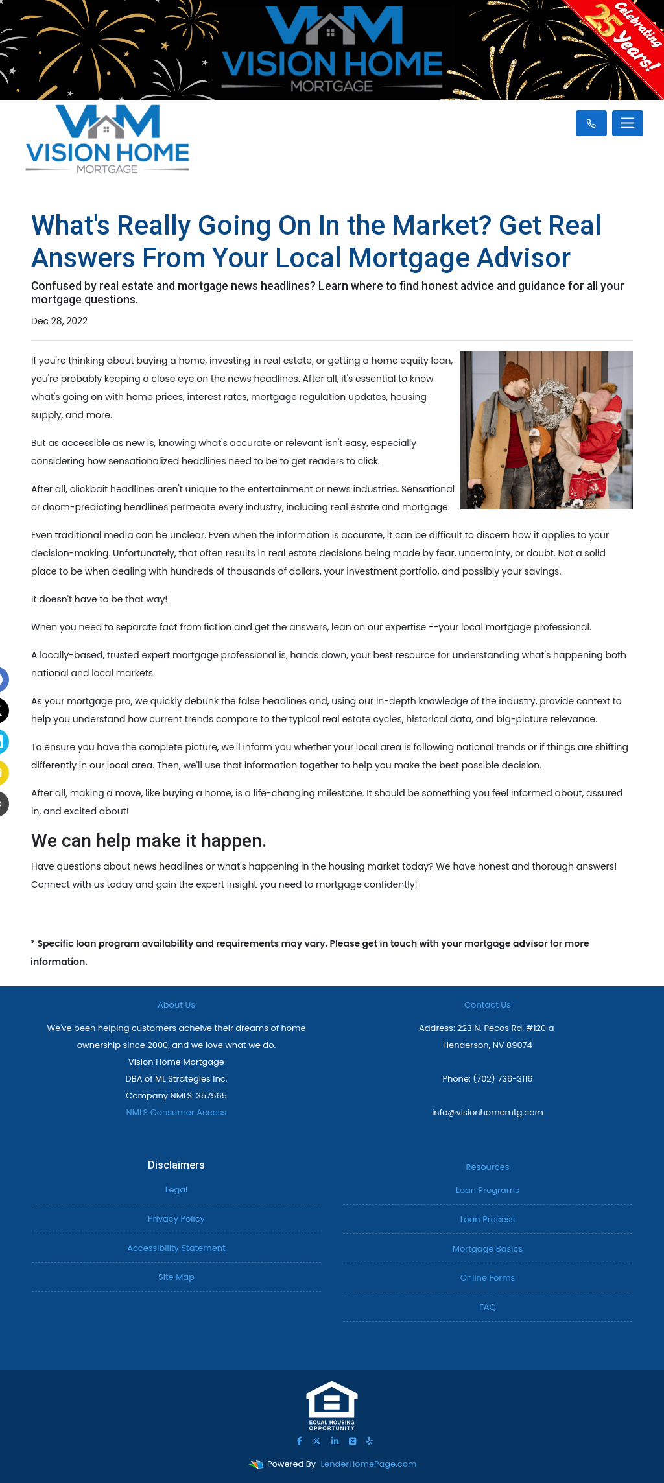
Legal (176, 1189)
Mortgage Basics (488, 1248)
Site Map (176, 1277)
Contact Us (487, 1005)
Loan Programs (487, 1190)
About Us (176, 1005)
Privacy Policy (176, 1219)
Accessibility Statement (176, 1248)
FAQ (487, 1307)
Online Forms (488, 1278)
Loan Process (488, 1219)
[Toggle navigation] (627, 123)
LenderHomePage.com (369, 1464)
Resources (488, 1167)
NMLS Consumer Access (176, 1112)
